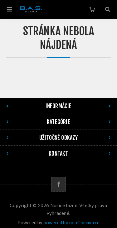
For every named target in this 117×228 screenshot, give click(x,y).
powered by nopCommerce (72, 222)
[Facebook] (58, 184)
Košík (92, 9)
